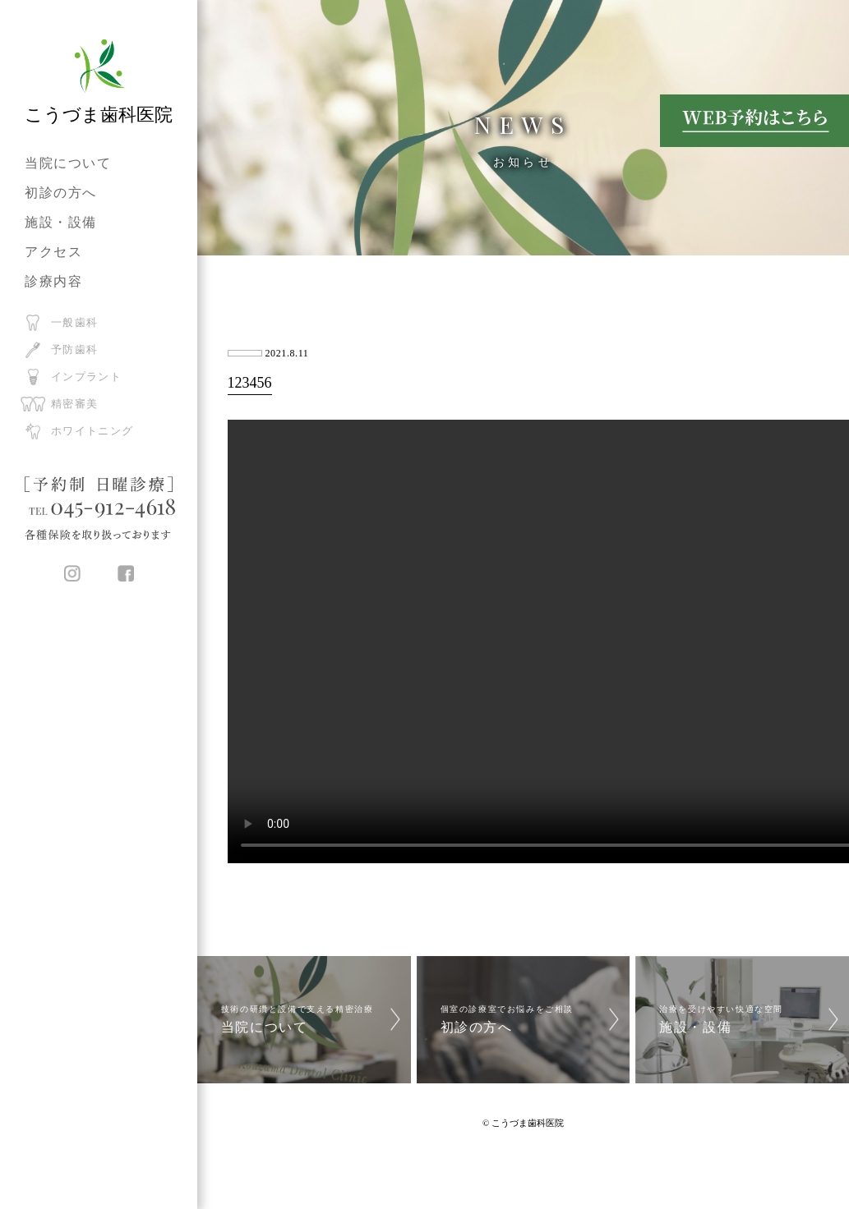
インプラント (86, 376)
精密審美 (74, 404)
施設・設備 (61, 222)
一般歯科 (74, 322)
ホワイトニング (92, 431)
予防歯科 (74, 349)
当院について (68, 163)
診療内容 (53, 281)
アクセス (53, 252)
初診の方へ (61, 193)
